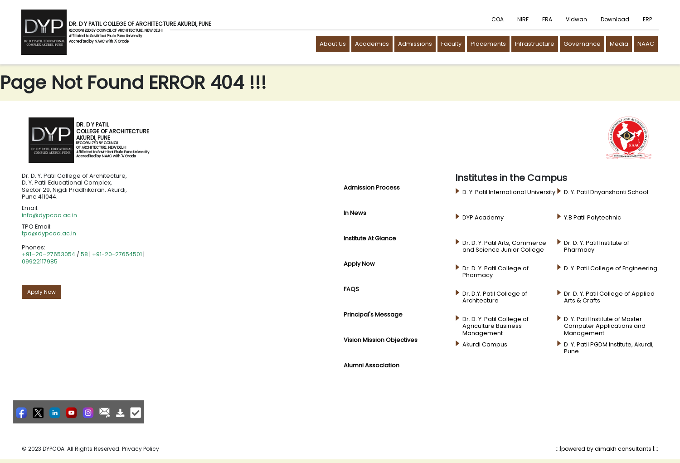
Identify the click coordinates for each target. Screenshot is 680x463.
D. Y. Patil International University (508, 192)
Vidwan (576, 19)
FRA (547, 19)
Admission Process (372, 187)
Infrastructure (534, 43)
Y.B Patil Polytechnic (592, 217)
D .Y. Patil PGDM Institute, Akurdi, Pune (609, 348)
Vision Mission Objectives (381, 340)
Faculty (451, 43)
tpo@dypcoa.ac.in (49, 233)
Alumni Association (371, 365)
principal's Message (373, 314)
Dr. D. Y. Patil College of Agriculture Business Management (495, 326)
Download (615, 19)
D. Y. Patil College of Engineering (610, 268)
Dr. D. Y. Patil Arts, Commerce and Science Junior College (504, 246)
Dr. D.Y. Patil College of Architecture (494, 297)
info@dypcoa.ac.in (49, 215)
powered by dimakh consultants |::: (609, 449)
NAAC (645, 43)
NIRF (523, 19)
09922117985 (40, 261)
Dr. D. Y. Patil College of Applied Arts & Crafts (609, 297)
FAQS (351, 289)
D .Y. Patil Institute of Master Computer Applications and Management (605, 326)
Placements (488, 43)
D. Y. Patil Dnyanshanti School (606, 192)
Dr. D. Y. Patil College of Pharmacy (495, 272)
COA (497, 19)
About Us (333, 43)
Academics (372, 43)
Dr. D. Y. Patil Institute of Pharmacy (596, 246)
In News (355, 213)
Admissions (415, 43)
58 (84, 254)
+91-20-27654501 (117, 254)
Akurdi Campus (484, 344)
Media (619, 43)
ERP (647, 19)
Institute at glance (370, 238)
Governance (582, 43)
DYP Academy (483, 217)
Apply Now (41, 292)
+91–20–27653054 (48, 254)
